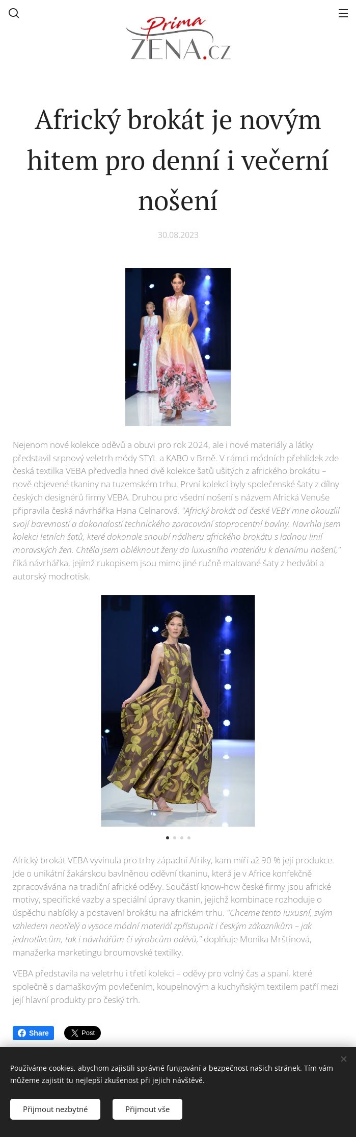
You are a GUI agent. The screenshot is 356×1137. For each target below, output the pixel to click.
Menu (343, 13)
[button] (14, 12)
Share (33, 1033)
